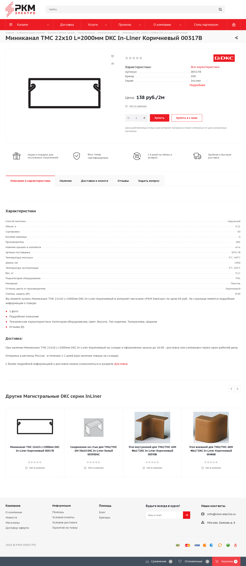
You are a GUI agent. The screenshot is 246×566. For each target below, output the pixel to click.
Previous (231, 389)
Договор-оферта (17, 528)
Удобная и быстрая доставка (219, 156)
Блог (102, 512)
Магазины (13, 522)
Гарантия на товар (65, 527)
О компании (14, 512)
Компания (13, 506)
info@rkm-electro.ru (221, 514)
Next (237, 389)
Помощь (58, 512)
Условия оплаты (63, 517)
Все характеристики (205, 67)
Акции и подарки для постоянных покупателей (43, 156)
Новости (11, 517)
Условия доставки (64, 522)
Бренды (104, 517)
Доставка (121, 364)
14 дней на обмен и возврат (160, 156)
